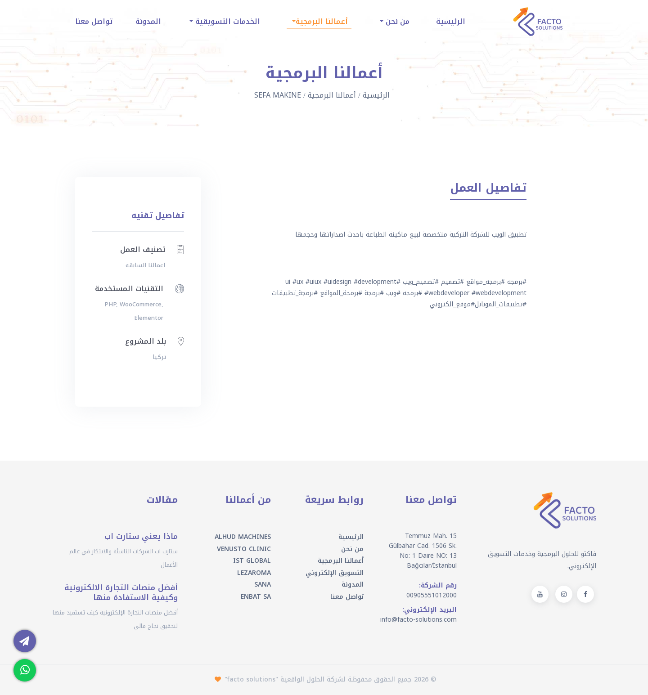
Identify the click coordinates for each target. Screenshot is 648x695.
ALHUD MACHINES (243, 537)
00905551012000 (431, 595)
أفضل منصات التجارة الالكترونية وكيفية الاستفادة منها (121, 592)
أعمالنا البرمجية (332, 95)
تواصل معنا (93, 21)
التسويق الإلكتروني (335, 573)
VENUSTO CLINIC (244, 549)
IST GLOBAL (252, 561)
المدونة (148, 21)
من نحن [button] (396, 21)
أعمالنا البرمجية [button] (322, 21)
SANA (262, 584)
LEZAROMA (254, 573)
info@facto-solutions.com (418, 620)
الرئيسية (450, 21)
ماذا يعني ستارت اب (141, 536)
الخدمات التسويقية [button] (226, 21)
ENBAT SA (256, 597)
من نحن (352, 549)
